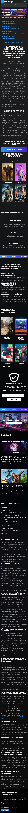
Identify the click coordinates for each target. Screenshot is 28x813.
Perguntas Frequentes (13, 395)
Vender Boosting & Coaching (13, 34)
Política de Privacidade (18, 807)
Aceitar (5, 810)
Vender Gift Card (8, 23)
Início (7, 42)
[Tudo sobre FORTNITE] (14, 422)
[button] (25, 5)
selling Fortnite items (13, 106)
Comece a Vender (14, 149)
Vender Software (9, 36)
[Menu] (2, 1)
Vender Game (7, 26)
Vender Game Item (9, 21)
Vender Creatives (9, 39)
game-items (19, 42)
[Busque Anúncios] (13, 5)
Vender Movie (7, 31)
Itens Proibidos (16, 71)
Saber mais (14, 399)
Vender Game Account (10, 28)
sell (12, 42)
